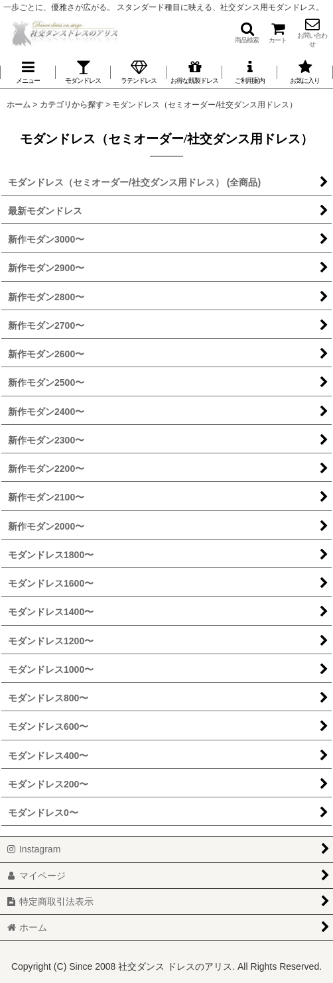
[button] (246, 32)
